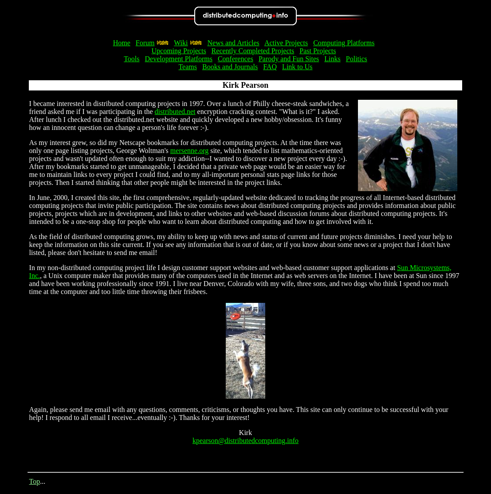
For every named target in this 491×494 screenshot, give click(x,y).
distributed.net (175, 111)
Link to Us (297, 67)
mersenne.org (189, 150)
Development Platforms (178, 59)
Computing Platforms (343, 43)
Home (121, 43)
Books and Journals (230, 67)
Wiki (181, 43)
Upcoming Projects (179, 51)
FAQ (270, 67)
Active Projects (286, 43)
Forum (145, 43)
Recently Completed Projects (253, 51)
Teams (187, 67)
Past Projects (317, 51)
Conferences (235, 59)
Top (34, 481)
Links (332, 59)
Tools (131, 59)
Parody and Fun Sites (289, 59)
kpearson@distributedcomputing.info (245, 440)
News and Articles (233, 43)
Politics (356, 59)
